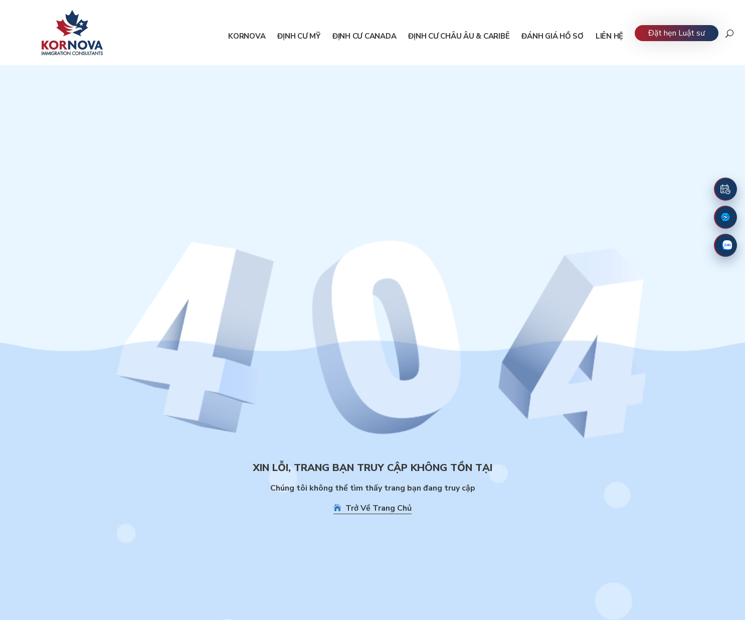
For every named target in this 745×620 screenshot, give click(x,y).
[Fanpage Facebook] (725, 217)
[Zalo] (725, 245)
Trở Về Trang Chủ (372, 508)
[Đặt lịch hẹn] (725, 189)
